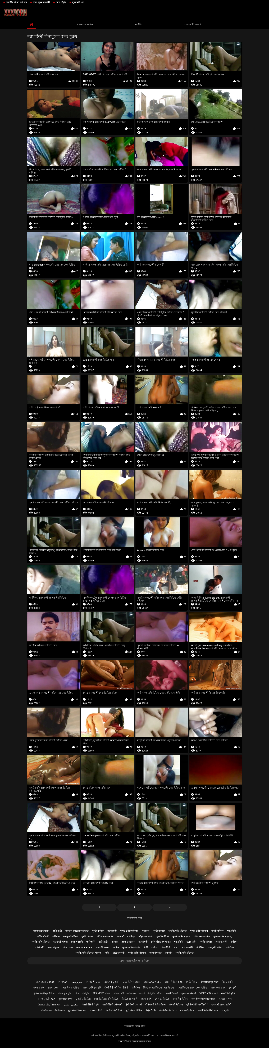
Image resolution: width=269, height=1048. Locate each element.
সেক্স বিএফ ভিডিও (70, 987)
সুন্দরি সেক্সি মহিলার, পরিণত (88, 953)
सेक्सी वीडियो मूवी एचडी (112, 1004)
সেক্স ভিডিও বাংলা (131, 982)
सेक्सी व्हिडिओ (172, 993)
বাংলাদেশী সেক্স (134, 918)
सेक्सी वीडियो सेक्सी (114, 1010)
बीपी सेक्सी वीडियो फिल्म (155, 1004)
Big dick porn (84, 947)
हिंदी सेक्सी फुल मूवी (133, 1004)
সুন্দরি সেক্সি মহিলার (177, 931)
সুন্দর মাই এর (78, 2)
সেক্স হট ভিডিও (162, 998)
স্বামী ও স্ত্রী (57, 931)
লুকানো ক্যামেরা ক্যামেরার (76, 931)
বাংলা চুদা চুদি (64, 993)
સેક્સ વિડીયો (96, 1010)
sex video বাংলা (102, 993)
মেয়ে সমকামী (77, 942)
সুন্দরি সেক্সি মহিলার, (129, 931)
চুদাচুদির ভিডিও (83, 998)
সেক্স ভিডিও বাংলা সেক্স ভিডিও (192, 987)
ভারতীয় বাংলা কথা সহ (16, 2)
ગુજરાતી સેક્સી (188, 993)
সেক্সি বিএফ (191, 982)
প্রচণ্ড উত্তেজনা (128, 942)
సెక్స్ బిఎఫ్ (151, 1010)
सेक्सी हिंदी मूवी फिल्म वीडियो (116, 987)
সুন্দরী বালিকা (98, 931)
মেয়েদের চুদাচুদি (111, 982)
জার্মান (116, 947)
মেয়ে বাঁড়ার (61, 2)
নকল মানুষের (53, 947)
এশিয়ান (56, 936)
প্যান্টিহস (131, 936)
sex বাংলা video (45, 982)
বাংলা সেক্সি (38, 987)
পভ (175, 947)
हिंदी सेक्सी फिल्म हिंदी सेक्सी (203, 998)
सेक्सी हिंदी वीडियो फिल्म (208, 1010)
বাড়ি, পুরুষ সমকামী (41, 2)
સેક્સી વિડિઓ (176, 1004)
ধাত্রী (146, 947)
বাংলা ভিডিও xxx (174, 982)
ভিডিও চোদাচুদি (129, 998)
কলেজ (115, 942)
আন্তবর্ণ (120, 936)
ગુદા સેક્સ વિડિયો (134, 1010)
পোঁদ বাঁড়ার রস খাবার (161, 942)
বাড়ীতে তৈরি (43, 936)
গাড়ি (107, 953)
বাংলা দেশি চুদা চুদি (92, 987)
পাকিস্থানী (90, 942)
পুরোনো (145, 931)
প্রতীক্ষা (234, 942)
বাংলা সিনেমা (155, 953)
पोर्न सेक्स (136, 987)
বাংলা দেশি (146, 998)
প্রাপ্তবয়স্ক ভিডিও (85, 24)
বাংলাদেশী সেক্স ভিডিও (125, 993)
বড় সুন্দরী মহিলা (70, 936)
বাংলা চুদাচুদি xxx (46, 998)
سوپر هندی (76, 982)
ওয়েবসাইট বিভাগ (192, 24)
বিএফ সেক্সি (227, 982)
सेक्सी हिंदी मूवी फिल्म (209, 982)
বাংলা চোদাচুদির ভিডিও (150, 993)
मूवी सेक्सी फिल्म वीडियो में (197, 1004)
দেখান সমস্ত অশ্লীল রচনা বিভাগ (134, 960)
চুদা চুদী (232, 987)
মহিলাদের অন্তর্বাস (41, 931)
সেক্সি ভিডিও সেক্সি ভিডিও (52, 1010)
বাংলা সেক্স (68, 947)
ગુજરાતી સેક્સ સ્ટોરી (221, 1004)
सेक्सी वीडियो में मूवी (90, 1004)
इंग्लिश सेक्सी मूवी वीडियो (44, 993)
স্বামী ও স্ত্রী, (103, 942)
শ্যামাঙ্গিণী (112, 931)
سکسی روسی (71, 1004)
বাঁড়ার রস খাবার (146, 936)
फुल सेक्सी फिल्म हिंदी (77, 1010)
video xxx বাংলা (208, 993)
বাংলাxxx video (152, 982)
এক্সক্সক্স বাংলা (225, 998)
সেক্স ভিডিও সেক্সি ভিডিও (106, 998)
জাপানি (168, 953)
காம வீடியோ (187, 1010)
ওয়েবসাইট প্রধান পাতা (134, 1026)
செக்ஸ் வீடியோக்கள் (49, 1004)
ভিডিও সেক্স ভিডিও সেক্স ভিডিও (158, 987)
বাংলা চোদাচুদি (82, 993)
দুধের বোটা (191, 942)
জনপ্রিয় (138, 24)
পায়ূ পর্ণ (225, 1010)
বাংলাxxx (62, 982)
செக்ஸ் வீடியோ (167, 1010)
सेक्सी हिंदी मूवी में (228, 993)
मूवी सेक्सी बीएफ (65, 998)
